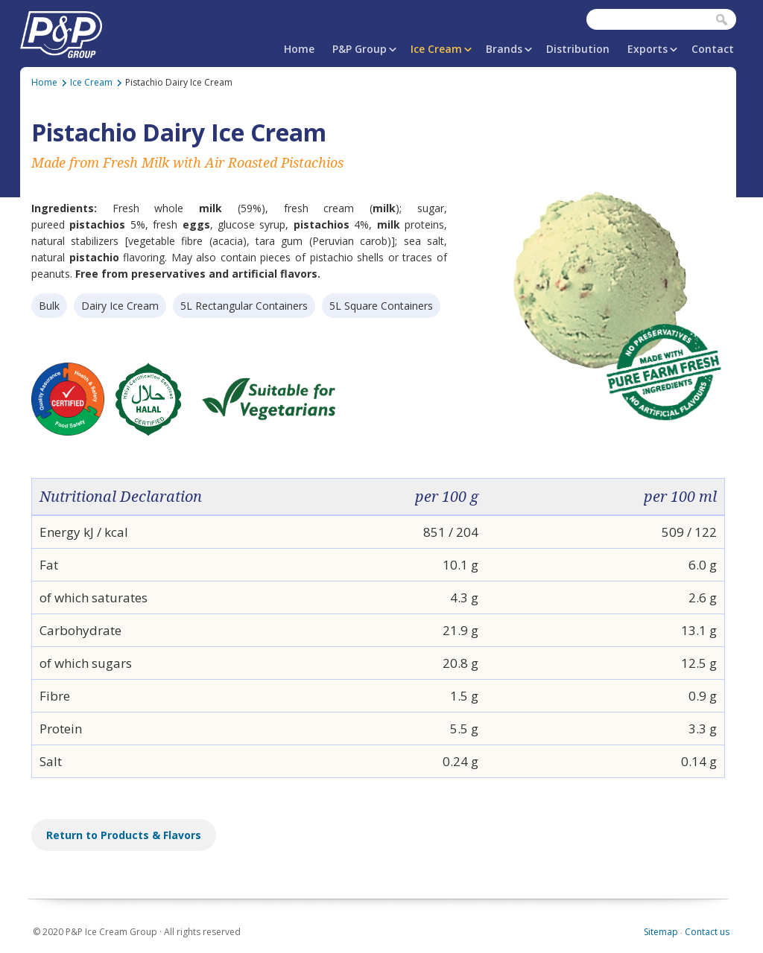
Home (299, 49)
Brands (504, 49)
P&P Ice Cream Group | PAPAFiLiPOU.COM (61, 31)
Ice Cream (436, 49)
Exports (647, 49)
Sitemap (661, 931)
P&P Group (359, 49)
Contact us (707, 931)
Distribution (578, 49)
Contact (712, 49)
